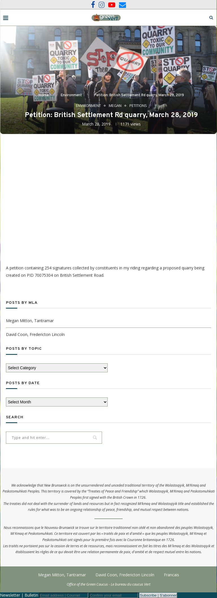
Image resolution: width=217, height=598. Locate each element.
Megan (115, 106)
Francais (171, 574)
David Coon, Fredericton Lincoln (35, 334)
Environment (71, 95)
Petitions (138, 106)
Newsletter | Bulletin (19, 595)
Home (44, 95)
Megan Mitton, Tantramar (30, 320)
